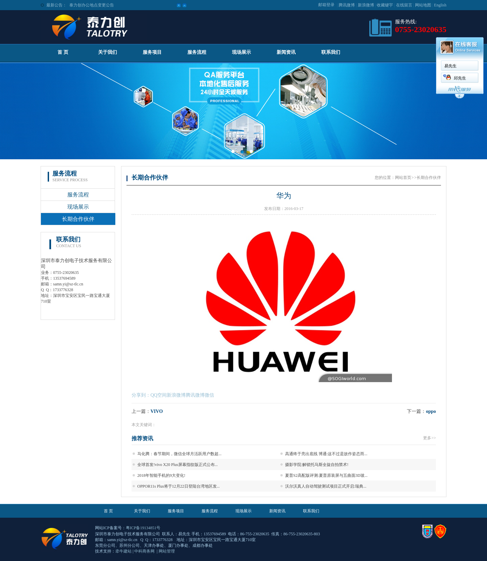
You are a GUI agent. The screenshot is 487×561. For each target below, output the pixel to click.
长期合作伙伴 (78, 219)
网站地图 (423, 5)
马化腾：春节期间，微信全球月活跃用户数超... (179, 453)
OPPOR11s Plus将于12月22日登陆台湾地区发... (178, 486)
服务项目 (152, 52)
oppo (431, 411)
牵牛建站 (123, 551)
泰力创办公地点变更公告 (91, 5)
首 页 (62, 52)
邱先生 (460, 78)
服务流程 (196, 52)
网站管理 (167, 551)
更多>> (429, 438)
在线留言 (404, 5)
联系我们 (330, 52)
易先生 (450, 66)
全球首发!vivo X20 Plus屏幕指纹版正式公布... (177, 464)
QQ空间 (158, 395)
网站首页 (403, 177)
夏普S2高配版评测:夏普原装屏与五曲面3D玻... (326, 475)
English (440, 5)
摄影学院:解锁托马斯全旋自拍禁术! (316, 464)
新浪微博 (366, 5)
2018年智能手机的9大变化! (161, 475)
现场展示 (241, 52)
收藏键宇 (385, 5)
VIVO (156, 411)
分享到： (141, 395)
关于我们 (107, 52)
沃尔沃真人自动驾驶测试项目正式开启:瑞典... (325, 486)
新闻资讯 (286, 52)
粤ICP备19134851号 (143, 527)
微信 (209, 395)
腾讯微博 (347, 5)
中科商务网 (144, 551)
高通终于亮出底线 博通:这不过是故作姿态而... (326, 453)
